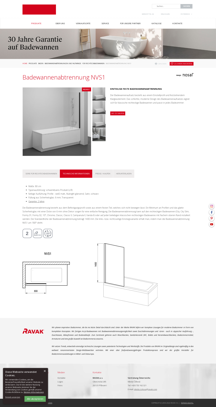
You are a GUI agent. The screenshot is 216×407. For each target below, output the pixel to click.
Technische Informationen (76, 173)
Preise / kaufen (102, 173)
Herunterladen (124, 173)
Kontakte (61, 378)
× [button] (45, 371)
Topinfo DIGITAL (187, 403)
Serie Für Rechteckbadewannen (41, 173)
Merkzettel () (148, 14)
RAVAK (39, 10)
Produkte (33, 63)
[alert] (25, 386)
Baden (40, 63)
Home (24, 63)
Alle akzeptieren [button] (35, 398)
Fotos (60, 385)
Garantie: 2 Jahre (36, 201)
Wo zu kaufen (117, 113)
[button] (13, 397)
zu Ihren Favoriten (183, 64)
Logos (60, 381)
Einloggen (165, 14)
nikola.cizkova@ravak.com (145, 389)
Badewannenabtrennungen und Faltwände (63, 63)
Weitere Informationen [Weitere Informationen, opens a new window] (34, 392)
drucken (162, 64)
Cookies (49, 403)
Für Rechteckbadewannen (93, 63)
